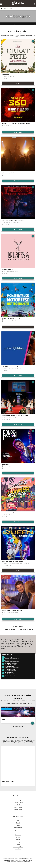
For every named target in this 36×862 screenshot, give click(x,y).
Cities (5, 8)
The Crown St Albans (8, 612)
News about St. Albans (18, 812)
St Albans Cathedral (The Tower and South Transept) (20, 860)
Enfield (18, 822)
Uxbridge (18, 842)
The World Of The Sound (8, 172)
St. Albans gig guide (18, 802)
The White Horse (7, 271)
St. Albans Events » (9, 666)
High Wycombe (18, 830)
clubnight (24, 645)
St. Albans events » (18, 626)
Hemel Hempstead (18, 827)
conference (4, 646)
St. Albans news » (18, 726)
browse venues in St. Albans (10, 670)
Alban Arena (6, 466)
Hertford (18, 837)
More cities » (18, 848)
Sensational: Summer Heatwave (10, 513)
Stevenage (18, 834)
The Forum (6, 125)
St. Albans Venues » (10, 669)
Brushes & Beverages (7, 269)
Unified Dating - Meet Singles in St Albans (13, 367)
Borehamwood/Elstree (18, 846)
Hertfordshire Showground (9, 320)
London (18, 820)
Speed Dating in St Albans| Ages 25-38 (12, 610)
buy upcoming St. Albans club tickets (12, 661)
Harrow (18, 825)
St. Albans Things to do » (11, 663)
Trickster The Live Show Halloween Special (13, 220)
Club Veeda (6, 514)
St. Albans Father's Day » (11, 676)
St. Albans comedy (18, 807)
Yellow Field (10, 858)
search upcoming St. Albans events (12, 667)
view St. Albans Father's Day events (12, 677)
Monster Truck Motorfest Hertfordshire (12, 318)
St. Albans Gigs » (9, 657)
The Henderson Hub (8, 222)
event (12, 646)
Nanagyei (16, 858)
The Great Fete (5, 74)
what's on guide (5, 645)
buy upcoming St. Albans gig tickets (12, 658)
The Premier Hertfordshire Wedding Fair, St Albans (15, 415)
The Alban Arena (7, 417)
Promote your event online (25, 629)
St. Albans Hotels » (9, 672)
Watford (18, 844)
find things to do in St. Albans (10, 664)
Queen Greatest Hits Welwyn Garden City (12, 561)
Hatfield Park (7, 76)
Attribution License (28, 858)
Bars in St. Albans (18, 804)
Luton (18, 832)
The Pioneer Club (7, 174)
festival (29, 645)
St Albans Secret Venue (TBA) (10, 368)
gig (19, 645)
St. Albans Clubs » (9, 660)
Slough (18, 839)
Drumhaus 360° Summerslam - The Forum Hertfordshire (16, 123)
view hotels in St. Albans (10, 673)
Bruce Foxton (5, 464)
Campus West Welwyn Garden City (11, 563)
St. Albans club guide (18, 800)
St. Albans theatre (18, 809)
